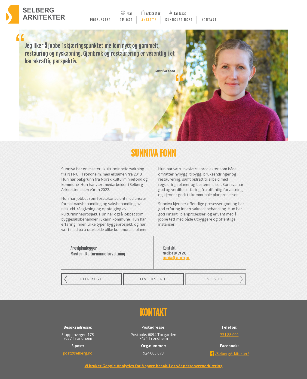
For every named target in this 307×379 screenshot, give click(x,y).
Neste (215, 279)
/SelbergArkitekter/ (232, 353)
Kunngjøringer (179, 20)
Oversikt (153, 279)
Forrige (91, 279)
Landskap (180, 13)
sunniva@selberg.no (176, 258)
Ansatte (148, 20)
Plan (129, 13)
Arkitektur (153, 13)
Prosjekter (100, 20)
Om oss (126, 20)
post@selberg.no (77, 353)
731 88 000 (229, 334)
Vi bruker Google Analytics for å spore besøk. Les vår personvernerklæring (154, 365)
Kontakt (209, 20)
